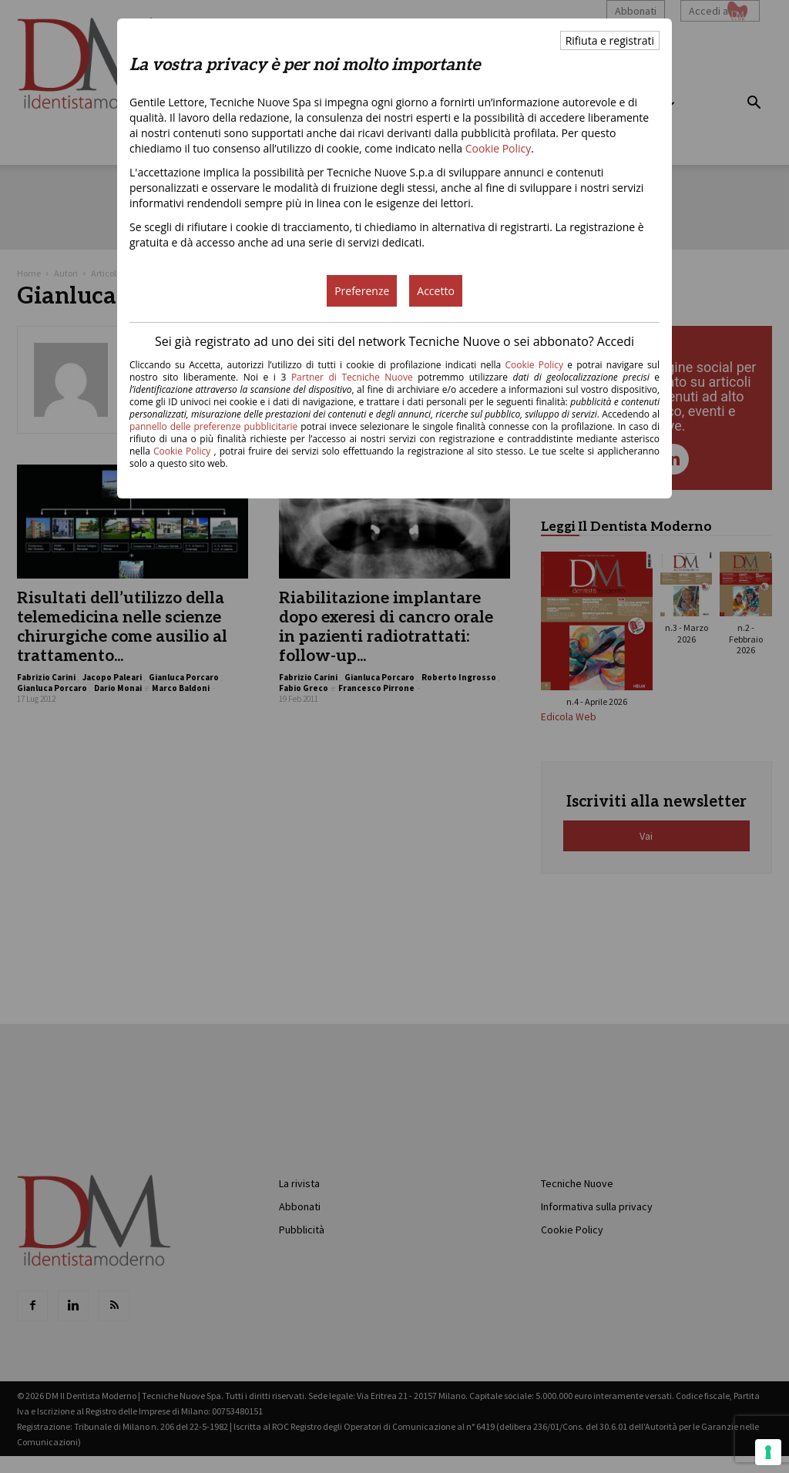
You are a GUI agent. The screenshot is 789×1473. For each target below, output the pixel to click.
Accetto (436, 291)
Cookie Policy (498, 148)
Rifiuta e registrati (610, 40)
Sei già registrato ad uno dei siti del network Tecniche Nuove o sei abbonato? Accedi (394, 341)
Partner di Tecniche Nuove (354, 377)
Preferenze (361, 291)
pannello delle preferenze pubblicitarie (213, 426)
